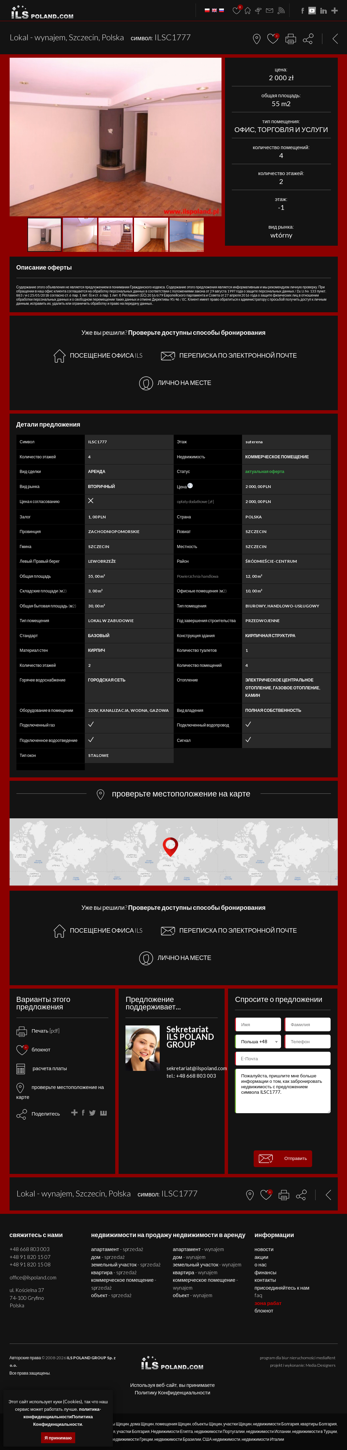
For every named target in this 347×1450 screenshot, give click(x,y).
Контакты (265, 1280)
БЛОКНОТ (264, 1310)
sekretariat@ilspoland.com (196, 1068)
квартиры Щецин (113, 1423)
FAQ (258, 1295)
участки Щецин (237, 1423)
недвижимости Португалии (219, 1431)
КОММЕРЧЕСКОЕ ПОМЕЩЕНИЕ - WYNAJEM (205, 1284)
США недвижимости (221, 1439)
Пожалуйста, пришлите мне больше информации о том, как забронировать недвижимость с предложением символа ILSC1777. (283, 1091)
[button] (215, 63)
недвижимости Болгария (276, 1423)
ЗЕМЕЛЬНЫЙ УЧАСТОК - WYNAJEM (207, 1264)
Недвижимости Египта (172, 1431)
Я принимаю (58, 1437)
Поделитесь (46, 1113)
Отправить (283, 1158)
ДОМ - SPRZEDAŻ (108, 1257)
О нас (261, 1264)
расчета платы (41, 1068)
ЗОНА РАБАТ (268, 1303)
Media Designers (320, 1365)
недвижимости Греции (132, 1439)
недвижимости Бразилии (178, 1439)
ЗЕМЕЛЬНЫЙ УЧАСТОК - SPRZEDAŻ (126, 1264)
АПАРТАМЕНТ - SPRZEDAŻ (117, 1249)
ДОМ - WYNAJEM (189, 1257)
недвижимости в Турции (314, 1431)
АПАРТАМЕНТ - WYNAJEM (198, 1249)
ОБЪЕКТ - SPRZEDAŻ (111, 1295)
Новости (264, 1249)
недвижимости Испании (268, 1431)
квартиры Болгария (319, 1423)
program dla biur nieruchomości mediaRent (297, 1357)
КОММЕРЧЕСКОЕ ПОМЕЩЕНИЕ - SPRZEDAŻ (124, 1284)
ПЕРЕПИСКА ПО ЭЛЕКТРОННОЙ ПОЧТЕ (229, 355)
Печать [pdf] (37, 1031)
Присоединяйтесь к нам (282, 1287)
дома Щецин (142, 1423)
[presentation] (287, 1132)
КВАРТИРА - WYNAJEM (195, 1272)
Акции (261, 1257)
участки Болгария (133, 1431)
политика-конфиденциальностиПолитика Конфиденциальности (62, 1416)
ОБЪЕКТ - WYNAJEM (193, 1295)
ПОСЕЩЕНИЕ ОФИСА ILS (98, 356)
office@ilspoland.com (33, 1277)
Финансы (266, 1272)
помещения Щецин (173, 1423)
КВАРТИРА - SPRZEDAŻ (114, 1272)
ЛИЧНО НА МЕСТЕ (175, 383)
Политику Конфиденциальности (172, 1392)
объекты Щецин (207, 1423)
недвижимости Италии (263, 1439)
